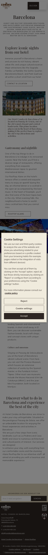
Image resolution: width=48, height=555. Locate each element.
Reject (24, 301)
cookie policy (11, 293)
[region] (24, 277)
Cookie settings (24, 308)
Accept (24, 316)
